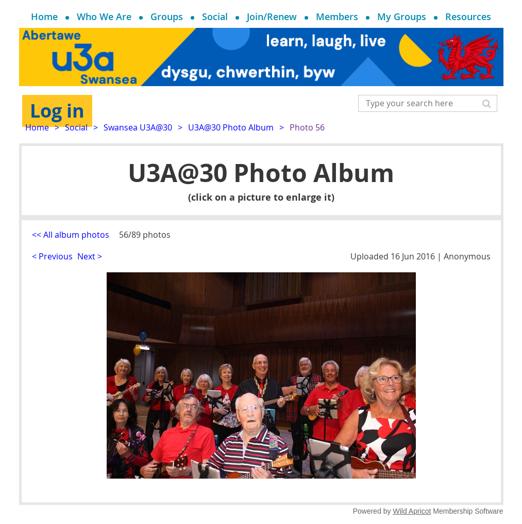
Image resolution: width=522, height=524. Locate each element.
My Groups (401, 16)
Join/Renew (272, 16)
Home (44, 16)
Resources (468, 16)
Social (215, 16)
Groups (166, 16)
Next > (89, 256)
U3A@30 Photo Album (231, 127)
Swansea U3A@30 (138, 127)
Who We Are (104, 16)
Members (337, 16)
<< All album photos (70, 234)
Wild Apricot (412, 511)
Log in (57, 110)
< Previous (52, 256)
